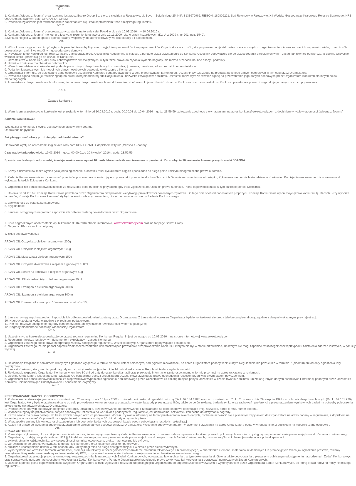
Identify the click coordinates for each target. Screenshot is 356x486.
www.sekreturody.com (128, 223)
